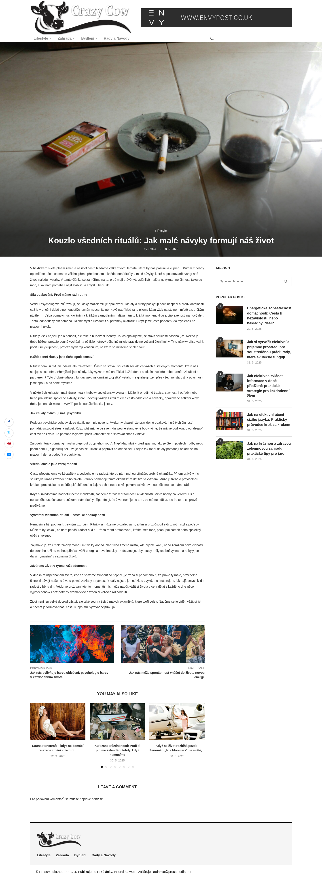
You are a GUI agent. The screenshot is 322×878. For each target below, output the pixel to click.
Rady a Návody (116, 38)
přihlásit (97, 799)
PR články (104, 872)
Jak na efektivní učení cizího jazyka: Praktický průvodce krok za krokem (268, 420)
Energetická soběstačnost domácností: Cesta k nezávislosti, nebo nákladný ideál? (269, 315)
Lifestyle (41, 38)
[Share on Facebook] (8, 422)
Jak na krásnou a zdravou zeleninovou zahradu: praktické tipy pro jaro (269, 448)
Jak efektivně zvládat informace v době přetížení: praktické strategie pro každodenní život (268, 386)
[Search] (212, 38)
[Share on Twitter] (8, 432)
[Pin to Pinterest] (8, 443)
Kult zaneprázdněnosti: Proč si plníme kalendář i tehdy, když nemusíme (117, 750)
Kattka (152, 249)
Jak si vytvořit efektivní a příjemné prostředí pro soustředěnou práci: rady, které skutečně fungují (269, 349)
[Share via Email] (8, 454)
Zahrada (65, 38)
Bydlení (87, 38)
